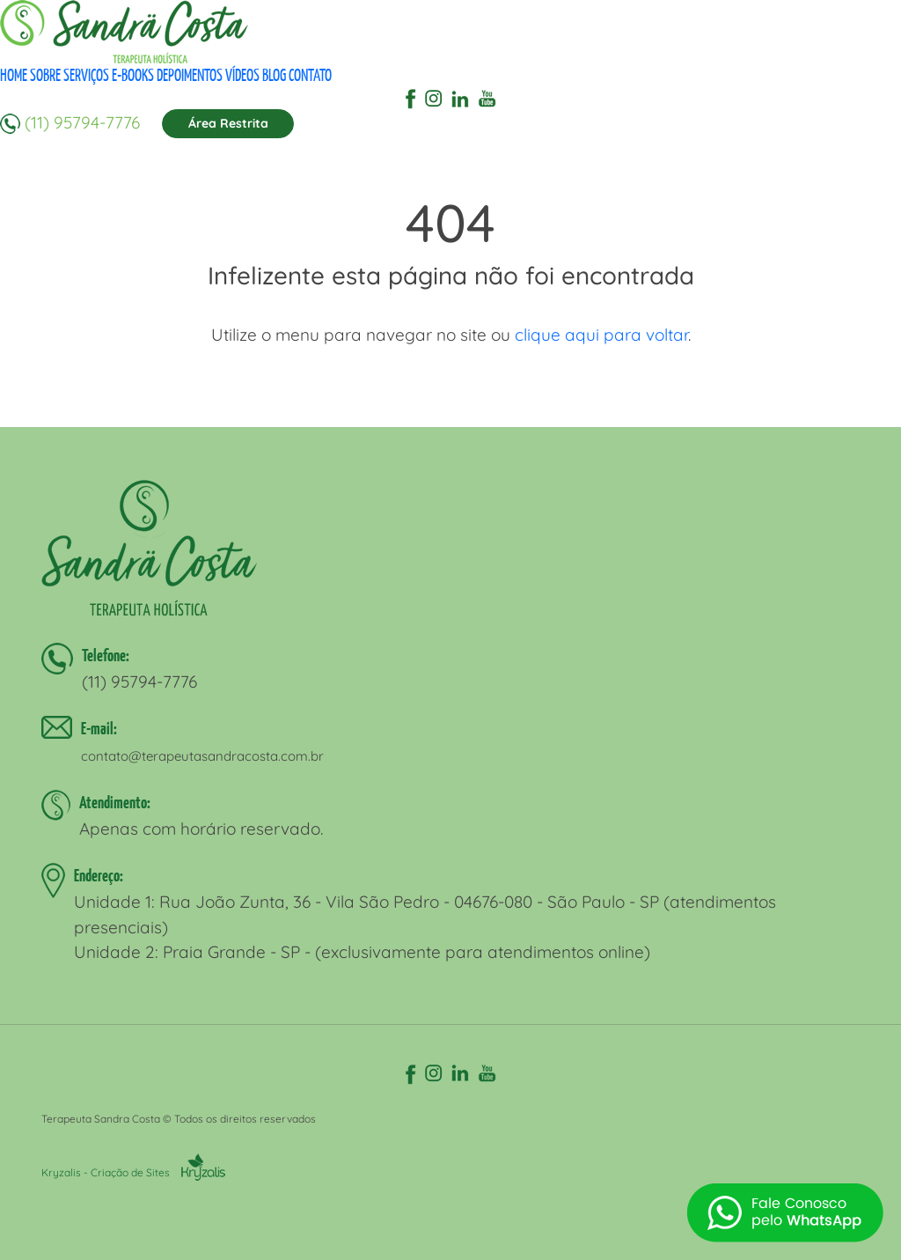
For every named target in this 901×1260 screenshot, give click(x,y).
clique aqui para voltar (601, 334)
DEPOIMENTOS (190, 75)
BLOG (274, 75)
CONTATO (310, 75)
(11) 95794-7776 (82, 121)
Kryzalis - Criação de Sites (133, 1172)
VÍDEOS (242, 75)
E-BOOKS (133, 75)
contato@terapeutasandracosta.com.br (202, 756)
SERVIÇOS (86, 75)
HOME (13, 75)
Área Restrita (228, 123)
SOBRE (45, 75)
